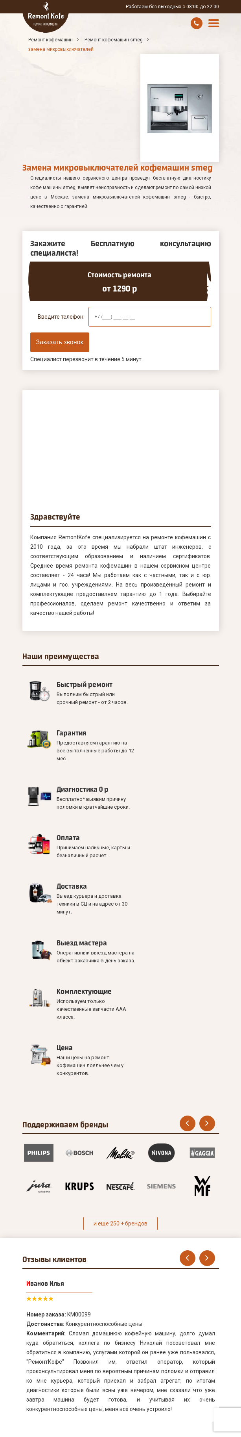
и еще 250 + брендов (120, 1037)
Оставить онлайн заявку (61, 1376)
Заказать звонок (59, 342)
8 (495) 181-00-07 (196, 1429)
